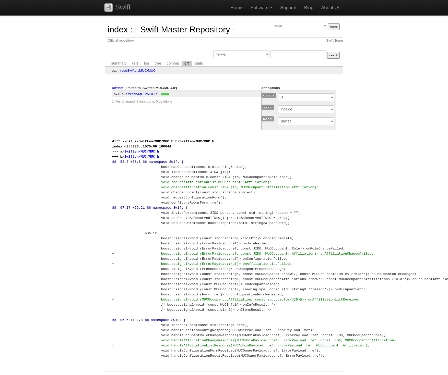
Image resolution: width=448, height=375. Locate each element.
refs (135, 63)
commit (173, 63)
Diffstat (118, 88)
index (118, 29)
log (146, 63)
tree (158, 63)
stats (199, 63)
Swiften (132, 70)
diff (186, 63)
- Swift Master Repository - (185, 29)
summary (118, 63)
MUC (143, 70)
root (123, 70)
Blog (308, 7)
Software (261, 7)
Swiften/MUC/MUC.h (142, 94)
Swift (117, 7)
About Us (330, 7)
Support (288, 7)
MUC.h (153, 70)
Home (236, 7)
